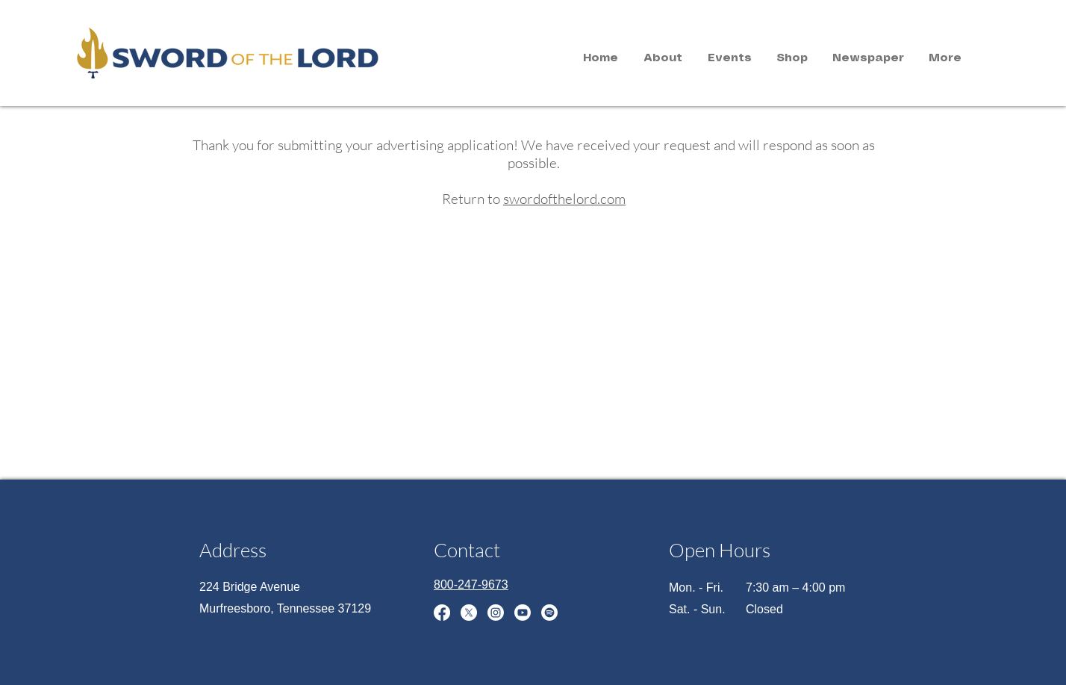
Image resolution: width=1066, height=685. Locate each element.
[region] (206, 51)
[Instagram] (495, 612)
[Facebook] (442, 612)
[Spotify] (549, 612)
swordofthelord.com (564, 199)
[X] (469, 612)
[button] (663, 58)
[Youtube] (522, 612)
